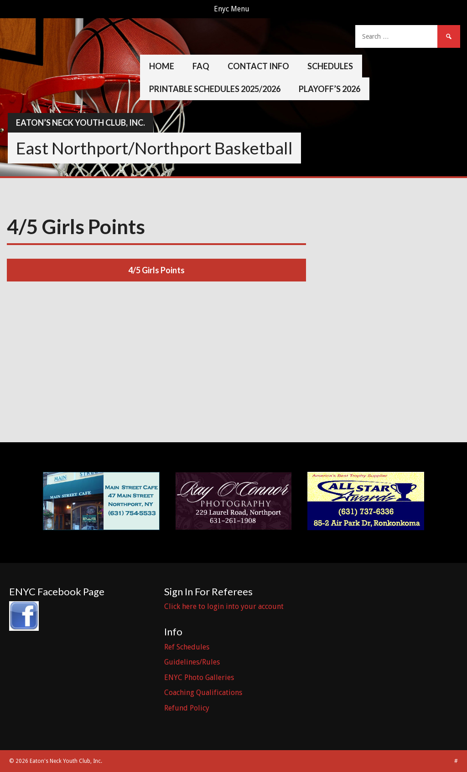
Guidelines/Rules (192, 662)
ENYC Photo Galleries (199, 677)
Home (161, 66)
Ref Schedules (186, 647)
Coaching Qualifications (203, 692)
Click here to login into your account (224, 606)
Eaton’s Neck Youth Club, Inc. (80, 123)
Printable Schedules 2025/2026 (214, 89)
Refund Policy (186, 708)
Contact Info (258, 66)
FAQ (200, 66)
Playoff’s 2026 (329, 89)
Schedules (330, 66)
